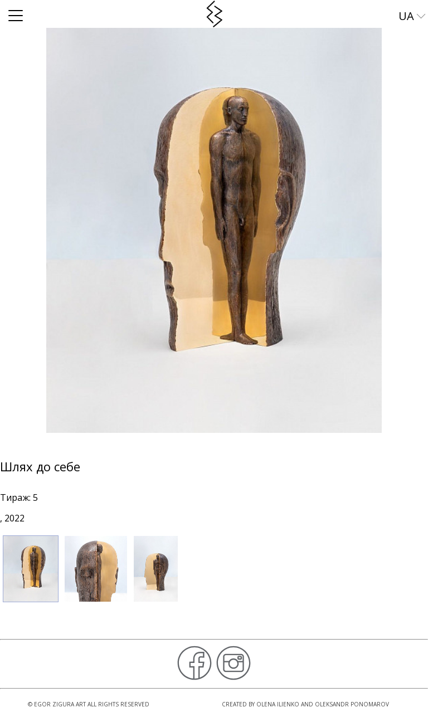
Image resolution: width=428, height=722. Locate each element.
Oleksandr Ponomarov (352, 704)
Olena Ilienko (277, 704)
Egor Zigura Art (60, 704)
